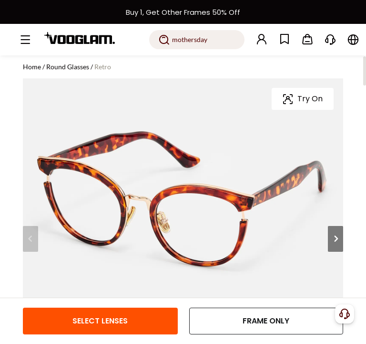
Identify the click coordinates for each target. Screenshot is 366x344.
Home (32, 67)
